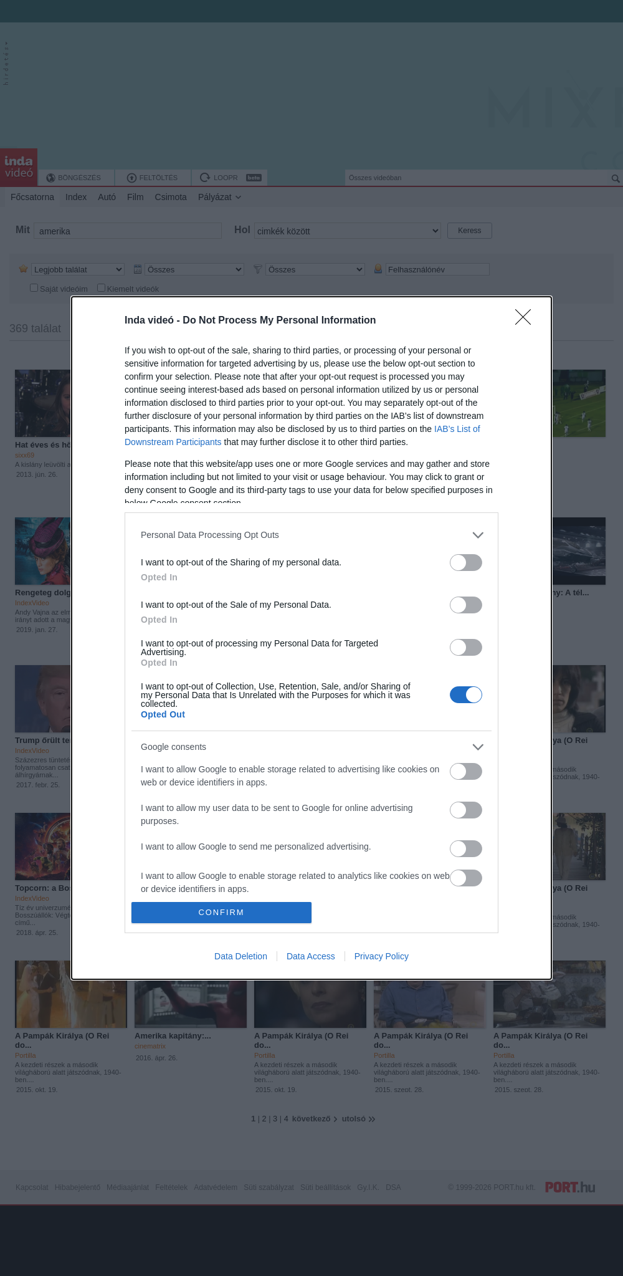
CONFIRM (221, 913)
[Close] (527, 321)
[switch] (466, 562)
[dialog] (311, 638)
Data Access (311, 956)
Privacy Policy (381, 956)
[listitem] (311, 535)
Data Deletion (240, 956)
